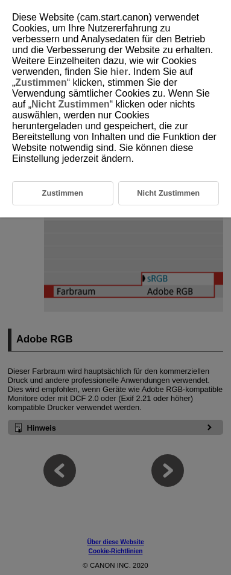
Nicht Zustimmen (70, 104)
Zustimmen (40, 82)
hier (119, 71)
